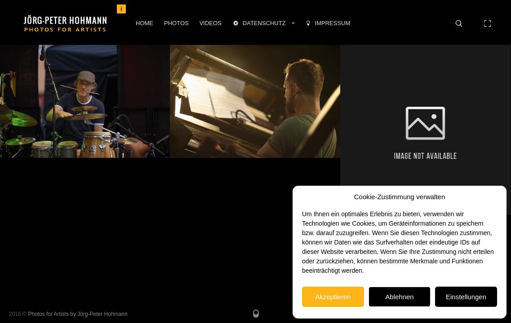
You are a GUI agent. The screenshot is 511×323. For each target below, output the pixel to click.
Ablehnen (399, 297)
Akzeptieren (333, 297)
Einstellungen (466, 297)
